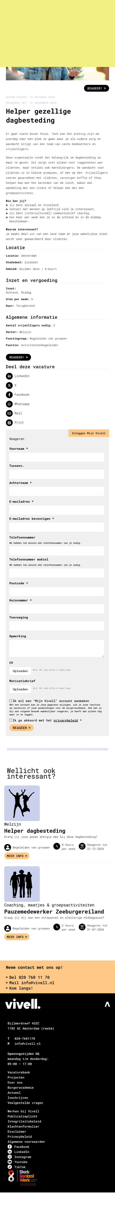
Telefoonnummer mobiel (28, 559)
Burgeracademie (21, 1087)
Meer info (17, 856)
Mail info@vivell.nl (30, 982)
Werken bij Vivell (23, 1111)
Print (15, 422)
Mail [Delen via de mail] (14, 413)
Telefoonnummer (22, 537)
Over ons (15, 1082)
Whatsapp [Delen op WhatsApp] (17, 404)
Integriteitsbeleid (24, 1121)
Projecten (16, 1077)
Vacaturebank (19, 1072)
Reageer (21, 727)
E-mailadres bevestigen (31, 519)
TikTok (17, 1167)
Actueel (14, 1093)
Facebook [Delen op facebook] (17, 394)
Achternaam (20, 483)
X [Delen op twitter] (11, 385)
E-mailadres (21, 501)
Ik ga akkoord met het (47, 720)
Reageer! (96, 88)
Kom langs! (19, 988)
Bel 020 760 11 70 (28, 977)
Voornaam (18, 449)
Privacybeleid (20, 1136)
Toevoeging (18, 617)
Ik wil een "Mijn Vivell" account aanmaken (51, 701)
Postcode (18, 583)
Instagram (19, 1157)
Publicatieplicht (22, 1116)
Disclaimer (17, 1131)
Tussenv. (16, 466)
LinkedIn (18, 1152)
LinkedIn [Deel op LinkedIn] (17, 376)
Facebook (18, 1146)
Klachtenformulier (23, 1126)
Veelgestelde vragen (25, 1103)
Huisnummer (20, 600)
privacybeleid (66, 720)
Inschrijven (18, 1098)
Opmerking (17, 636)
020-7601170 (25, 1038)
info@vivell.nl (28, 1043)
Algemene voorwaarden (26, 1142)
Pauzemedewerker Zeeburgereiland (54, 911)
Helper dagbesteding (34, 830)
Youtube (17, 1162)
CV (11, 663)
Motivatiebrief (22, 681)
